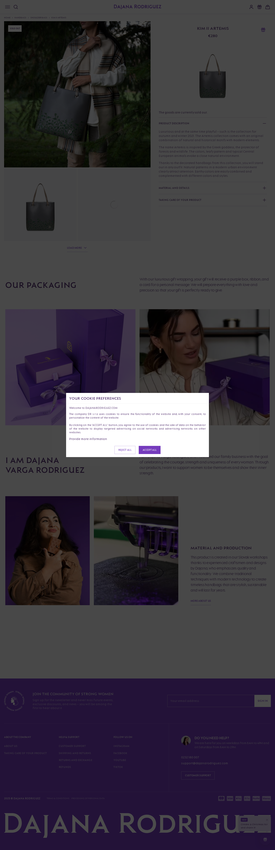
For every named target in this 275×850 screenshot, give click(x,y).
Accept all (150, 449)
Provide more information (88, 439)
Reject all (124, 449)
